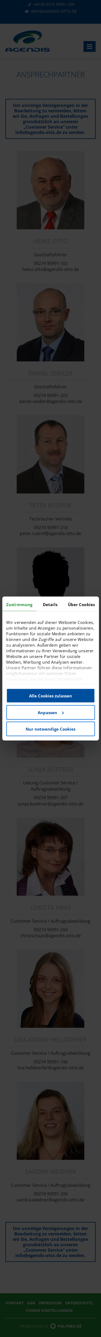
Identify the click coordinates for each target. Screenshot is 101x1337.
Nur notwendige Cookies (50, 729)
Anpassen (51, 712)
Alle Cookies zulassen (50, 695)
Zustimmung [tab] (19, 604)
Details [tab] (50, 604)
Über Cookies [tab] (81, 604)
